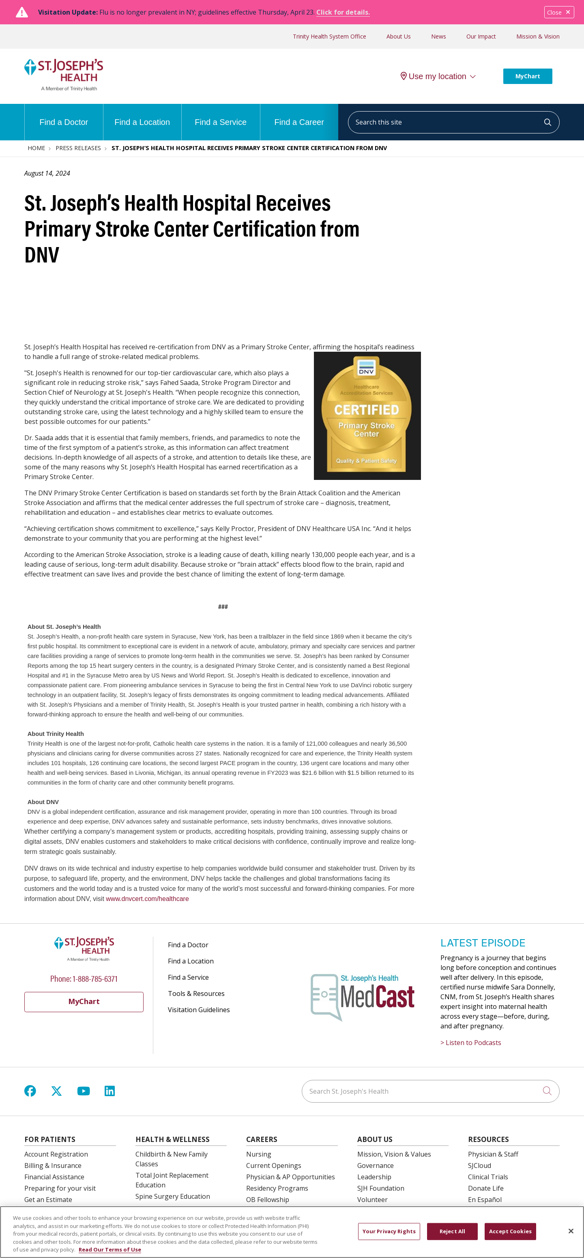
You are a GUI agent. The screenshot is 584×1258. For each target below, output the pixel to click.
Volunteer (372, 1199)
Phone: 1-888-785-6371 (84, 978)
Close (559, 12)
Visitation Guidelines (199, 1009)
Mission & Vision (538, 36)
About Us (398, 36)
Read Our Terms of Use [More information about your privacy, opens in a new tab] (110, 1251)
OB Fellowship (267, 1199)
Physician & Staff (493, 1154)
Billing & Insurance (53, 1165)
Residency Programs (277, 1188)
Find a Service (220, 115)
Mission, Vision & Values (394, 1154)
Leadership (374, 1176)
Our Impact (481, 36)
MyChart (527, 76)
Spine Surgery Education (172, 1196)
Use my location (433, 76)
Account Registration (56, 1154)
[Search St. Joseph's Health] (431, 1091)
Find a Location (142, 115)
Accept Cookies (510, 1232)
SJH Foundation (380, 1188)
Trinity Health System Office (329, 36)
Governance (375, 1165)
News (438, 36)
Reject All (452, 1232)
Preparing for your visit (60, 1188)
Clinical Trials (488, 1176)
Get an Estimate (48, 1199)
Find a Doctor (63, 115)
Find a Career (299, 115)
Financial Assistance (54, 1176)
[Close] (571, 1233)
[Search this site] (454, 122)
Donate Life (486, 1188)
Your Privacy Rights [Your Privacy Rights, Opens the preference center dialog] (389, 1232)
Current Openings (273, 1165)
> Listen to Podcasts (470, 1042)
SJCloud (479, 1165)
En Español (485, 1199)
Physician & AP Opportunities (290, 1176)
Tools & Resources (196, 993)
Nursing (258, 1154)
